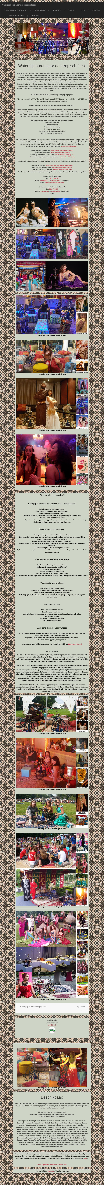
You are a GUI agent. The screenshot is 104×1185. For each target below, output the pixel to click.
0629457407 (45, 191)
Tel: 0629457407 (39, 10)
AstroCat (51, 1171)
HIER (85, 1158)
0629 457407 (44, 180)
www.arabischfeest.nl (66, 157)
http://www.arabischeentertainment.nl (59, 165)
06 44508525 (55, 191)
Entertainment (56, 10)
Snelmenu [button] (35, 16)
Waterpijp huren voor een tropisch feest (19, 5)
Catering (71, 10)
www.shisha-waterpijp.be (65, 155)
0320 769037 (53, 178)
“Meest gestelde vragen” (69, 146)
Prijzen (83, 10)
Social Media (52, 1020)
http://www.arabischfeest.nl (62, 170)
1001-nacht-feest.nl (75, 644)
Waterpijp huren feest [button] (16, 16)
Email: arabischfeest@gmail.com (16, 10)
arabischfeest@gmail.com (54, 182)
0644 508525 (56, 180)
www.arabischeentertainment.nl (62, 150)
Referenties (96, 10)
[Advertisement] (52, 1179)
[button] (33, 1008)
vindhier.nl (52, 1025)
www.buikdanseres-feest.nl (60, 152)
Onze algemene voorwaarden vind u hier (52, 1164)
